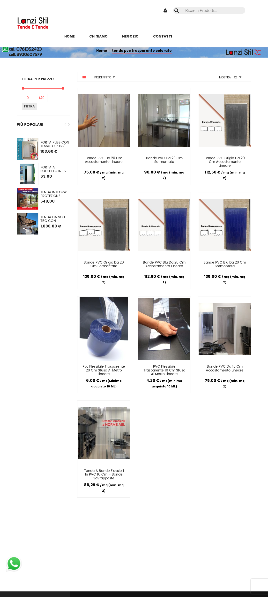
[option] (43, 186)
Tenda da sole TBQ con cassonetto (53, 219)
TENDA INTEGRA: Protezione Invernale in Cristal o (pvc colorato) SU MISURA (54, 194)
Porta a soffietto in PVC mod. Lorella (55, 169)
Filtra (29, 106)
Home (101, 50)
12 (235, 77)
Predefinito (102, 77)
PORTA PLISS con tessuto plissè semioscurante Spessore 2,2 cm (55, 144)
